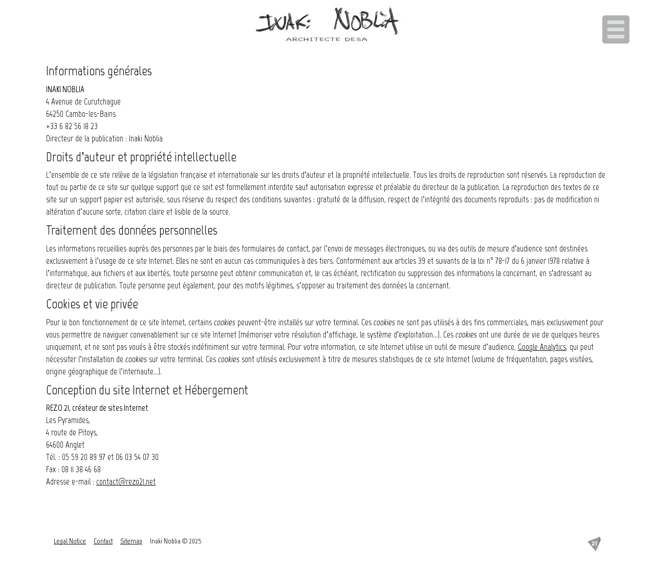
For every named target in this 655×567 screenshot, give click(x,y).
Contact (103, 541)
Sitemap (131, 541)
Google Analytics (542, 347)
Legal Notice (70, 541)
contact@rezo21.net (126, 481)
